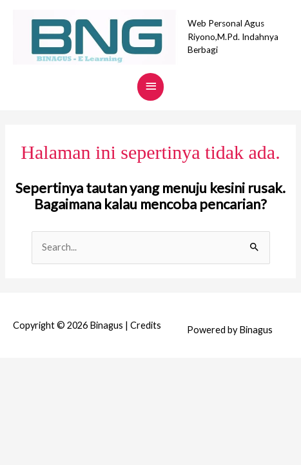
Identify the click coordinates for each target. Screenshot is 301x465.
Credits (145, 325)
